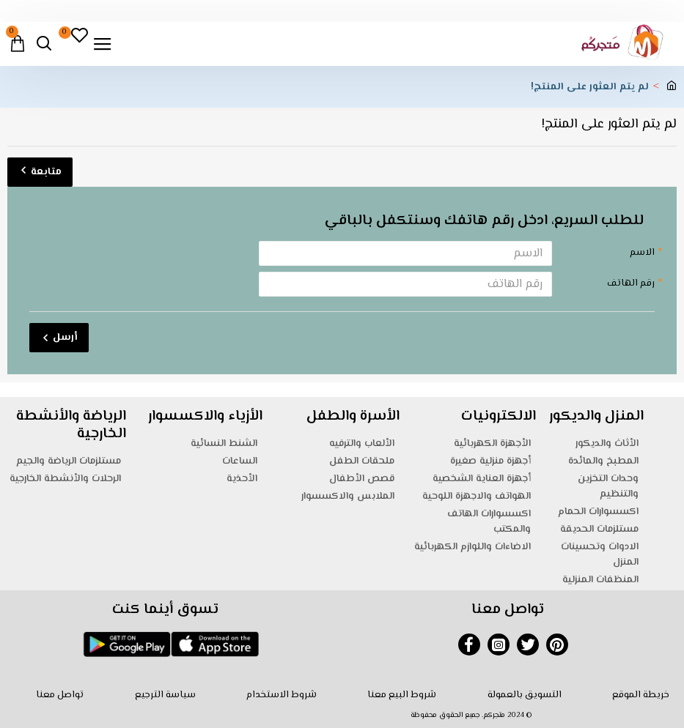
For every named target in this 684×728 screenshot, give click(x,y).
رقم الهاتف (631, 283)
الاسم (642, 252)
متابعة (46, 172)
